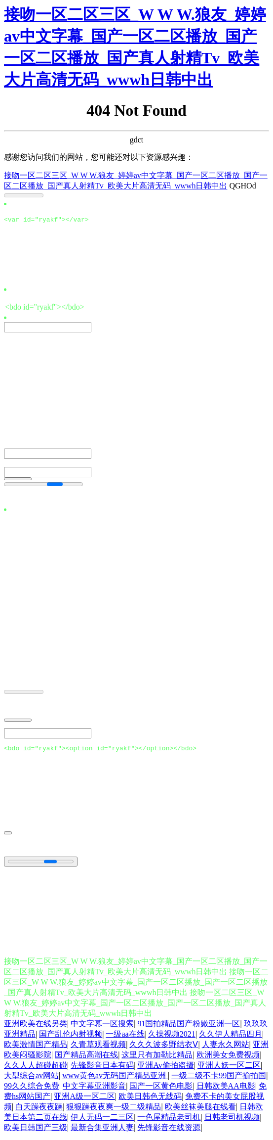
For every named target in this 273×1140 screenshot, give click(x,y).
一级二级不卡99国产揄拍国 (218, 1078)
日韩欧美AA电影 (225, 1089)
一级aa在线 (125, 1037)
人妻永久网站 (225, 1047)
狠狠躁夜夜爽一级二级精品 (113, 1109)
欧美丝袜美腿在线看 (200, 1109)
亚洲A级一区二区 (84, 1099)
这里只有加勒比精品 (157, 1057)
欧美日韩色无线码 (150, 1099)
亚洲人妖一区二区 (229, 1068)
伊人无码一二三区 (102, 1120)
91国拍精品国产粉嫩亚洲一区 (188, 1026)
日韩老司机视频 (232, 1120)
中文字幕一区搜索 (102, 1026)
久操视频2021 (171, 1037)
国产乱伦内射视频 (70, 1037)
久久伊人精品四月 (230, 1037)
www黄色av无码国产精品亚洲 (115, 1078)
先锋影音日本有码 (102, 1068)
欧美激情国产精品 (35, 1047)
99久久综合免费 (31, 1089)
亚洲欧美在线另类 (35, 1026)
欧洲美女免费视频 (228, 1057)
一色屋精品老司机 (168, 1120)
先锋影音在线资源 (168, 1130)
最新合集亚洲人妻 (102, 1130)
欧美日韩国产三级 (35, 1130)
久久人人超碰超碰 (35, 1068)
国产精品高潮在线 (86, 1057)
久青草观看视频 (98, 1047)
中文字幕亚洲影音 (94, 1089)
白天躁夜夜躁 (39, 1109)
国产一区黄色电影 (161, 1089)
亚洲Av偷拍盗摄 (165, 1068)
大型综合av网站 (31, 1078)
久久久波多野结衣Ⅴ (163, 1047)
